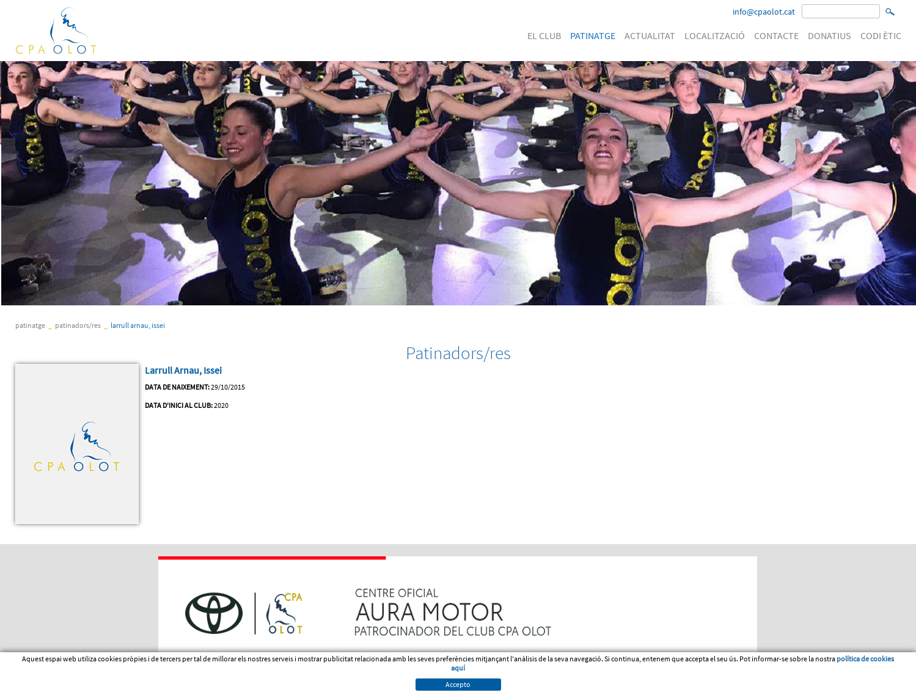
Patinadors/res (78, 325)
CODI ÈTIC (880, 35)
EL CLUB (544, 35)
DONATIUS (829, 35)
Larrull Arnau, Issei (138, 325)
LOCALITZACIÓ (714, 35)
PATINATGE (592, 35)
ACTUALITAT (650, 35)
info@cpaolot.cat (764, 11)
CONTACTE (776, 35)
